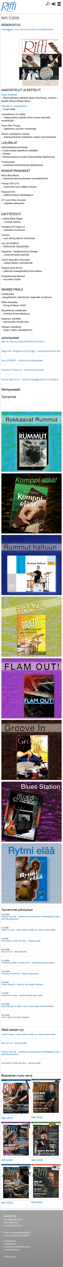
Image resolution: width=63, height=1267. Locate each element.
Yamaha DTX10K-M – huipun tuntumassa (20, 974)
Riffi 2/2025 (37, 1160)
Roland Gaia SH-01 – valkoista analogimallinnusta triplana (29, 379)
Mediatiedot (10, 1241)
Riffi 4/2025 (37, 1117)
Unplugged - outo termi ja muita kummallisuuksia (27, 29)
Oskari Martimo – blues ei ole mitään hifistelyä (22, 984)
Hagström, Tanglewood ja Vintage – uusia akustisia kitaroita (30, 351)
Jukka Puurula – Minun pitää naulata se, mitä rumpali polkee (28, 930)
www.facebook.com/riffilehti (17, 1235)
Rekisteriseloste (12, 1250)
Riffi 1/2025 (7, 1203)
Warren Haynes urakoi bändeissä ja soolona (23, 341)
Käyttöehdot (10, 1244)
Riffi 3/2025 (7, 1160)
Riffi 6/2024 (37, 1202)
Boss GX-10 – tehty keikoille (14, 952)
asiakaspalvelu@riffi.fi (20, 1232)
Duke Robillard (9, 94)
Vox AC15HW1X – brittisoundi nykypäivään (22, 360)
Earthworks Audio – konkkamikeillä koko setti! (21, 995)
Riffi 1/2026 (7, 1118)
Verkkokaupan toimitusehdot (18, 1247)
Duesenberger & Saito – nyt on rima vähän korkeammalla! (27, 1006)
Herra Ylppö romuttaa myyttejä (15, 1017)
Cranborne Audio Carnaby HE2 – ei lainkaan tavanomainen (28, 963)
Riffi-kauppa (10, 1257)
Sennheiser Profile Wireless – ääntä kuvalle (21, 941)
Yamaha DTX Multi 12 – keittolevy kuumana (22, 370)
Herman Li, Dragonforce (14, 106)
